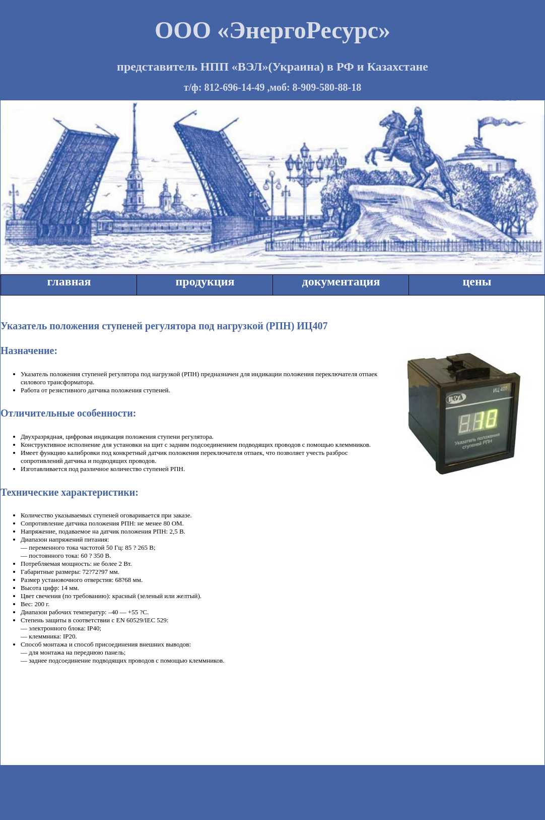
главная (69, 281)
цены (476, 281)
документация (341, 281)
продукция (204, 281)
